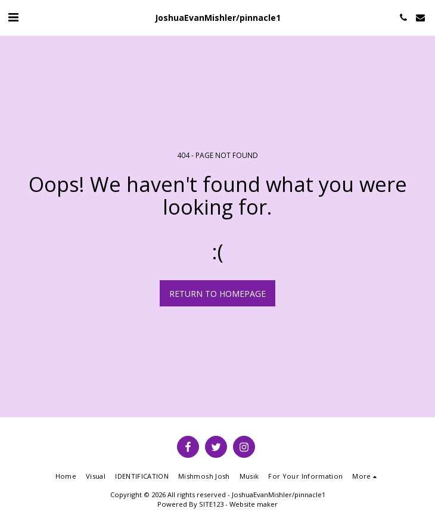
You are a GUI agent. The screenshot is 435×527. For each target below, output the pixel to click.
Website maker (253, 504)
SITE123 (211, 504)
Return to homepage (217, 293)
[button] (13, 17)
